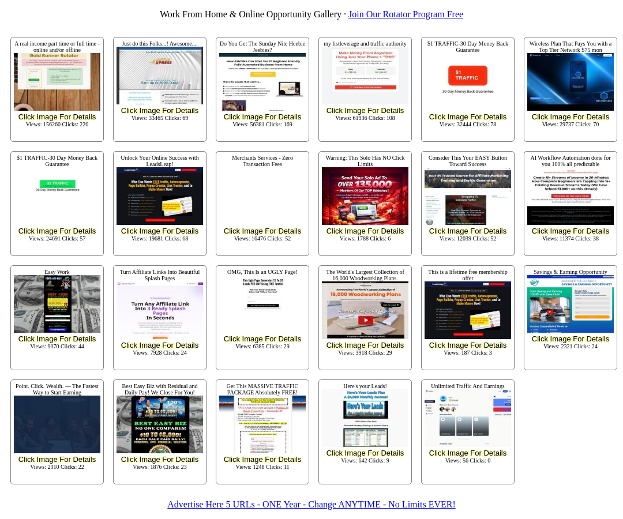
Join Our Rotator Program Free (405, 14)
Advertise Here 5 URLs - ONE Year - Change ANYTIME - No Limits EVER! (311, 504)
